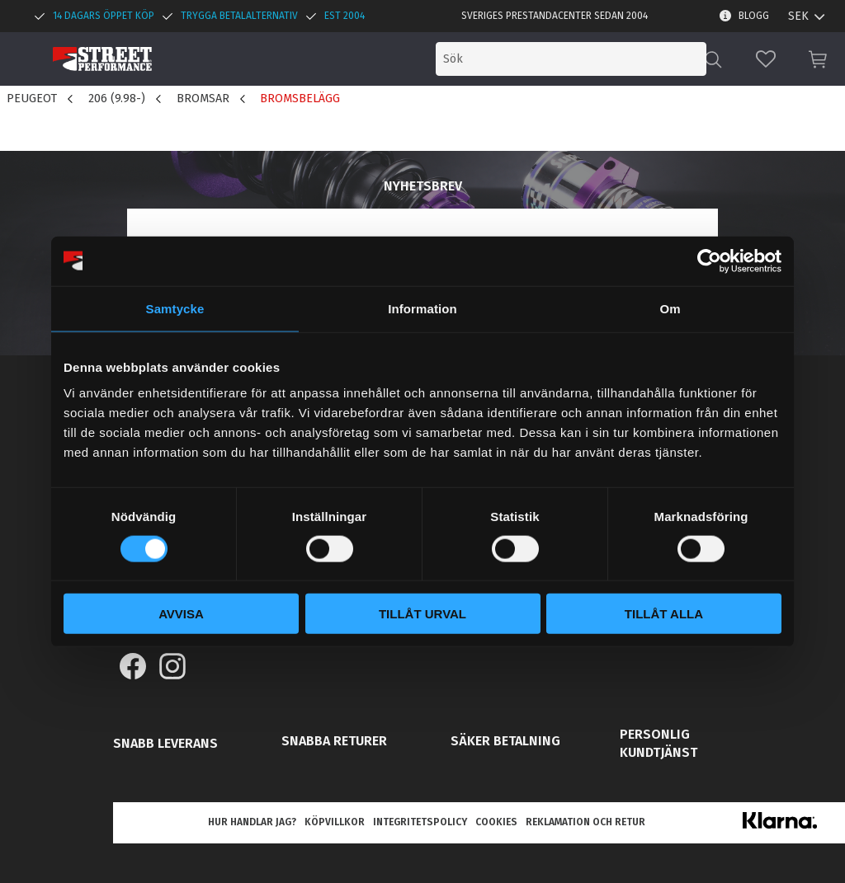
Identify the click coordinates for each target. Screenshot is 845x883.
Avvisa (181, 614)
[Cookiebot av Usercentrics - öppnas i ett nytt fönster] (709, 260)
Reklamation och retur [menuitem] (585, 822)
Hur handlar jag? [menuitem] (252, 822)
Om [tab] (669, 308)
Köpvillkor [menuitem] (334, 822)
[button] (765, 59)
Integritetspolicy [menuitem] (420, 822)
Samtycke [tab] (175, 308)
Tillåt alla (664, 614)
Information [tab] (422, 308)
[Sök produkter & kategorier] (571, 59)
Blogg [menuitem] (754, 15)
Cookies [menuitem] (496, 822)
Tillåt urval (422, 614)
